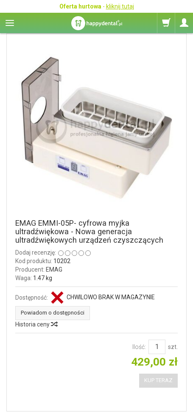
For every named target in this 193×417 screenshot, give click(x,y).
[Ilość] (156, 347)
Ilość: (139, 346)
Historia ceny (36, 324)
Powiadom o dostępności (52, 312)
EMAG (54, 269)
